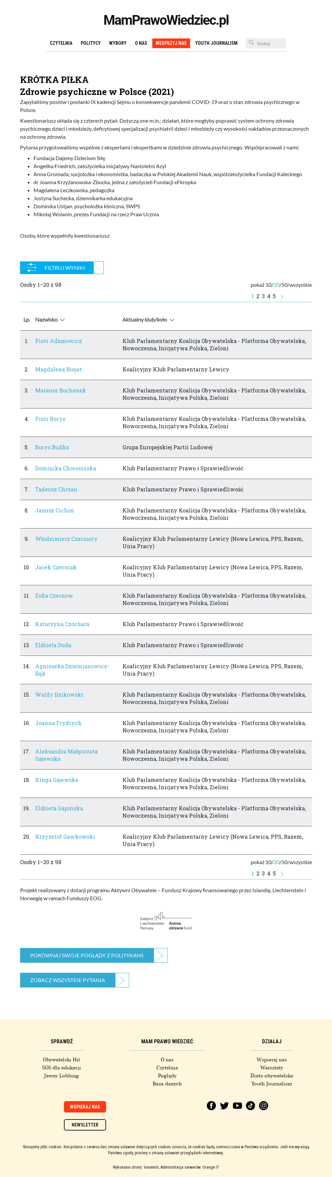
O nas (141, 43)
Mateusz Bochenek (60, 390)
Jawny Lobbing (61, 1075)
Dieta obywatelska (271, 1075)
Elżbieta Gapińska (59, 808)
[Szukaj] (266, 43)
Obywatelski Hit (61, 1059)
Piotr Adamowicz (58, 340)
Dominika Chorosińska (65, 468)
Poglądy (167, 1075)
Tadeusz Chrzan (56, 489)
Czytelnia (61, 43)
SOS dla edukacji (61, 1067)
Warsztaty (271, 1067)
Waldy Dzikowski (59, 694)
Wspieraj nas (272, 1059)
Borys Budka (52, 447)
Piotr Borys (50, 418)
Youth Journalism (216, 43)
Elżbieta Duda (53, 645)
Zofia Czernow (54, 595)
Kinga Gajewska (56, 779)
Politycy (91, 43)
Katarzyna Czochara (62, 623)
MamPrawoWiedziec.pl (166, 20)
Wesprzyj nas (171, 43)
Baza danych (167, 1083)
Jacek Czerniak (56, 567)
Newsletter (85, 1125)
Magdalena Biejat (58, 369)
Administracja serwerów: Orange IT (190, 1167)
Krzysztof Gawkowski (65, 836)
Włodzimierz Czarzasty (66, 538)
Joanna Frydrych (58, 722)
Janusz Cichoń (54, 510)
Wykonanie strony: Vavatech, (136, 1167)
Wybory (118, 43)
